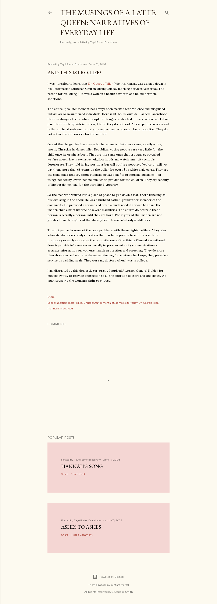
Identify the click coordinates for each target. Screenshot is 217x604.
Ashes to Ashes (81, 527)
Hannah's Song (82, 466)
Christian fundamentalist (98, 302)
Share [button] (50, 296)
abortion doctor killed (69, 302)
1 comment (78, 474)
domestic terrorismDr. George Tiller (136, 302)
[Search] (167, 12)
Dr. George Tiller (100, 84)
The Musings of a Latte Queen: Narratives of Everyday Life (108, 23)
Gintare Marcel (120, 584)
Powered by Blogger (108, 576)
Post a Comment (82, 534)
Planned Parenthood (60, 308)
